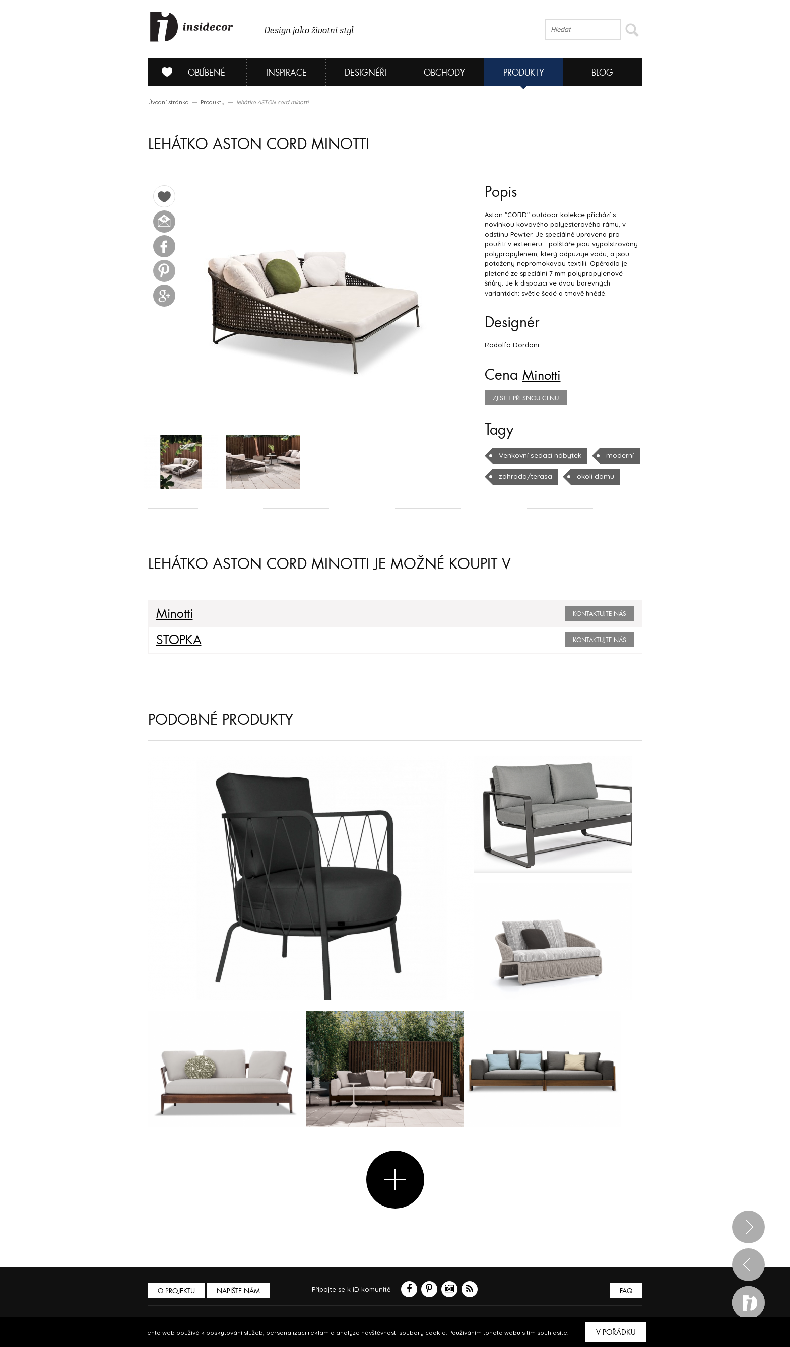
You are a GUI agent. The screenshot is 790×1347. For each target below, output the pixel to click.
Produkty (523, 72)
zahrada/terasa (523, 476)
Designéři (365, 72)
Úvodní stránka (168, 102)
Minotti (543, 375)
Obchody (444, 72)
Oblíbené (189, 72)
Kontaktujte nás (599, 615)
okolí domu (590, 476)
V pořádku (616, 1332)
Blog (602, 72)
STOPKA (176, 641)
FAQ (625, 1292)
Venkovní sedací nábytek (539, 455)
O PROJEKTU (177, 1292)
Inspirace (286, 72)
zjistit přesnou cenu (526, 398)
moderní (617, 455)
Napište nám (240, 1292)
